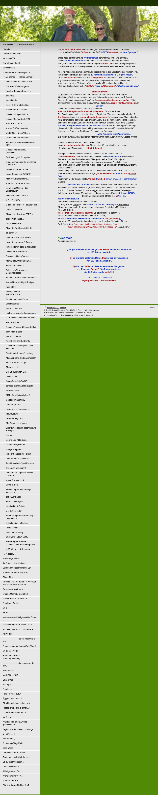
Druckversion (51, 307)
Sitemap (63, 307)
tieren (123, 207)
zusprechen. (123, 204)
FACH (98, 52)
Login (152, 307)
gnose (75, 204)
